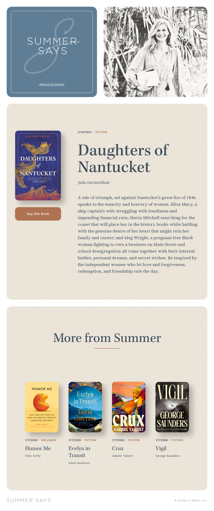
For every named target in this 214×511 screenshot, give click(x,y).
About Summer (52, 84)
